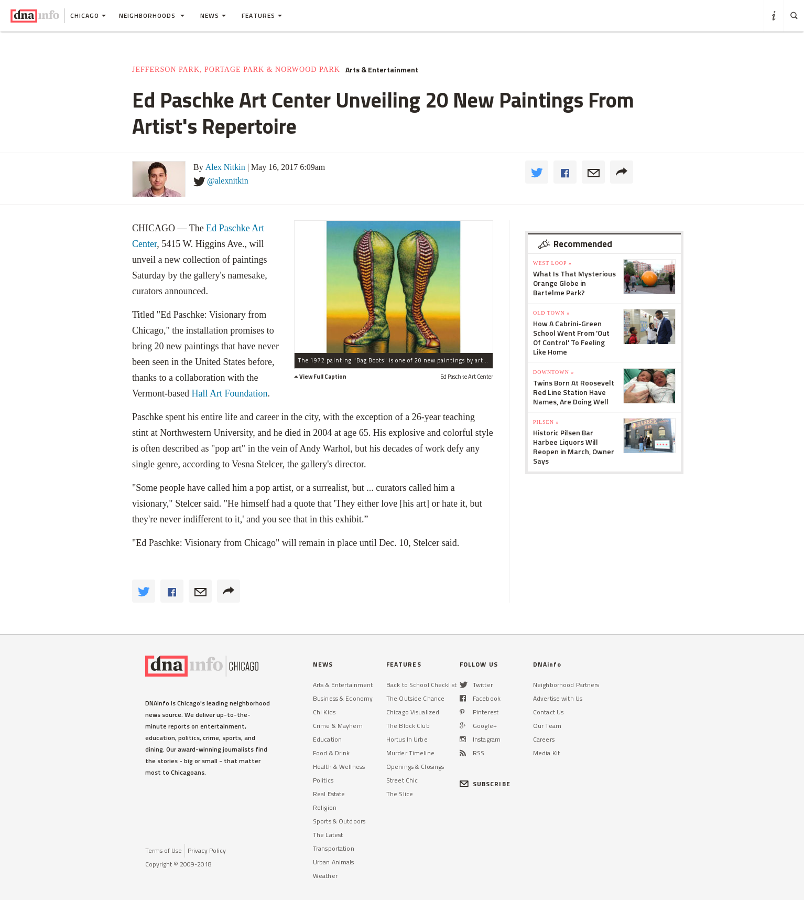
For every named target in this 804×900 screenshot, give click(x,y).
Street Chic (402, 780)
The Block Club (408, 726)
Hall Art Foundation (229, 393)
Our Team (547, 726)
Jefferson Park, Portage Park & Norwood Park (236, 69)
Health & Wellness (339, 767)
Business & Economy (343, 698)
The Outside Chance (415, 698)
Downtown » (553, 372)
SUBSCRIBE (485, 784)
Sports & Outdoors (339, 821)
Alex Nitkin (225, 167)
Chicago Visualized (412, 712)
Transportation (333, 848)
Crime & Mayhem (338, 726)
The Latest (328, 835)
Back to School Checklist (421, 685)
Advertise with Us (557, 698)
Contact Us (548, 712)
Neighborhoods (151, 15)
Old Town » (551, 313)
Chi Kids (324, 712)
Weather (325, 876)
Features (262, 15)
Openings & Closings (415, 767)
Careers (544, 739)
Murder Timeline (410, 753)
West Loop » (552, 263)
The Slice (399, 794)
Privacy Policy (207, 850)
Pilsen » (546, 422)
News (213, 15)
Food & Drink (331, 753)
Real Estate (329, 794)
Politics (323, 780)
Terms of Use (163, 850)
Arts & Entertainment (381, 70)
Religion (324, 807)
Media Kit (546, 753)
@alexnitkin (227, 180)
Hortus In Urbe (407, 739)
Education (327, 739)
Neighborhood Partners (566, 685)
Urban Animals (333, 862)
